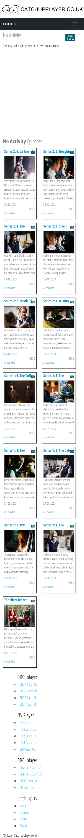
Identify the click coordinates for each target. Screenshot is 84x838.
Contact (24, 819)
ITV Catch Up (27, 722)
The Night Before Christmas (15, 601)
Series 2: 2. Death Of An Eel (18, 303)
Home (23, 805)
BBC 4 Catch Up (28, 704)
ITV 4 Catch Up (28, 742)
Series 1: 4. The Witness (14, 452)
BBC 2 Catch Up (28, 691)
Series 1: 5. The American (53, 377)
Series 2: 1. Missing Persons (56, 303)
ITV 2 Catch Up (28, 729)
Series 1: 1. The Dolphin (53, 527)
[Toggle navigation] (75, 24)
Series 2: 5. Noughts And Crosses (56, 153)
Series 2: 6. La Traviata (19, 151)
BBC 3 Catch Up (28, 697)
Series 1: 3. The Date (57, 450)
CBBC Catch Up (28, 780)
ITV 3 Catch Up (28, 735)
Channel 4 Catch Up (31, 767)
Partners (24, 812)
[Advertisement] (41, 92)
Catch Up (9, 24)
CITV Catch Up (28, 749)
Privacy (23, 825)
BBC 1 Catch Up (28, 684)
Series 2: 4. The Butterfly (14, 228)
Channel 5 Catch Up (31, 774)
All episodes (9, 213)
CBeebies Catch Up (30, 787)
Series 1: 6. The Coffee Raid (19, 377)
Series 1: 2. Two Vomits (15, 527)
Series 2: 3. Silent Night (55, 228)
